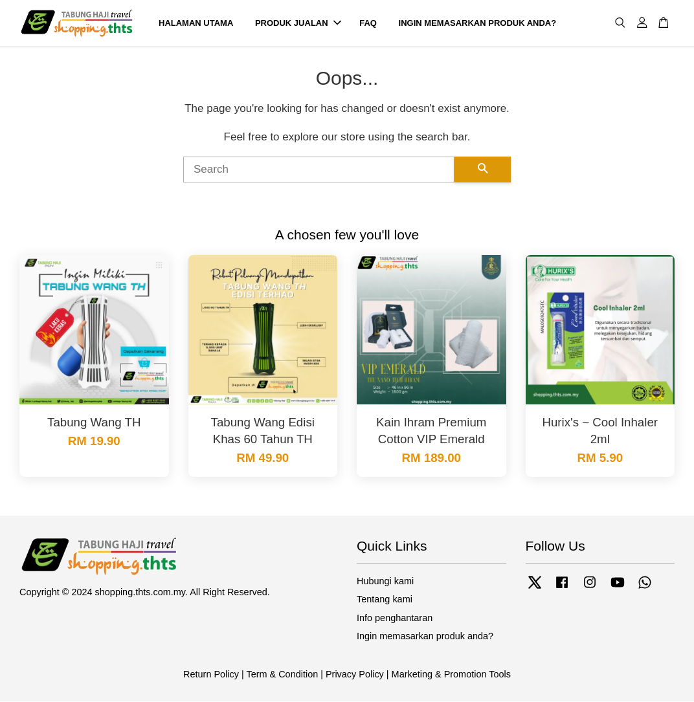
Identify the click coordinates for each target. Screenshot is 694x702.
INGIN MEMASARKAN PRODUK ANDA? (478, 23)
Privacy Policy (355, 674)
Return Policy (211, 674)
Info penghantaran (394, 618)
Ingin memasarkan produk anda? (425, 636)
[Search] (318, 169)
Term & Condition (282, 674)
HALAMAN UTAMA (196, 23)
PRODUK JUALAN (298, 23)
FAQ (368, 23)
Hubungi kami (385, 581)
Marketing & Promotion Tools (451, 674)
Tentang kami (384, 600)
